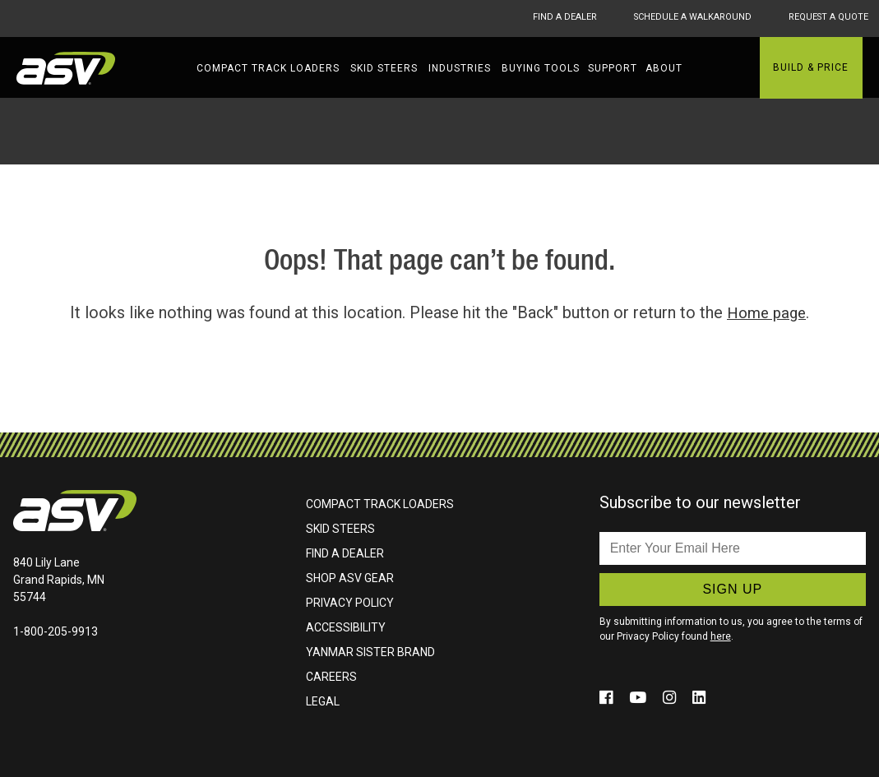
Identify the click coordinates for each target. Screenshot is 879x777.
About (663, 68)
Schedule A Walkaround (674, 18)
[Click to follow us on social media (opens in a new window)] (608, 696)
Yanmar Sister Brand (370, 651)
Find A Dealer (531, 18)
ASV (65, 68)
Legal (323, 700)
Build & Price (811, 67)
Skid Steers (384, 68)
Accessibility (346, 626)
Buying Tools (541, 68)
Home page (766, 312)
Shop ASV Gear (350, 577)
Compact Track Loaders (268, 68)
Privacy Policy (350, 601)
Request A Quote (827, 18)
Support (612, 68)
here (720, 635)
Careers (331, 675)
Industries (459, 68)
